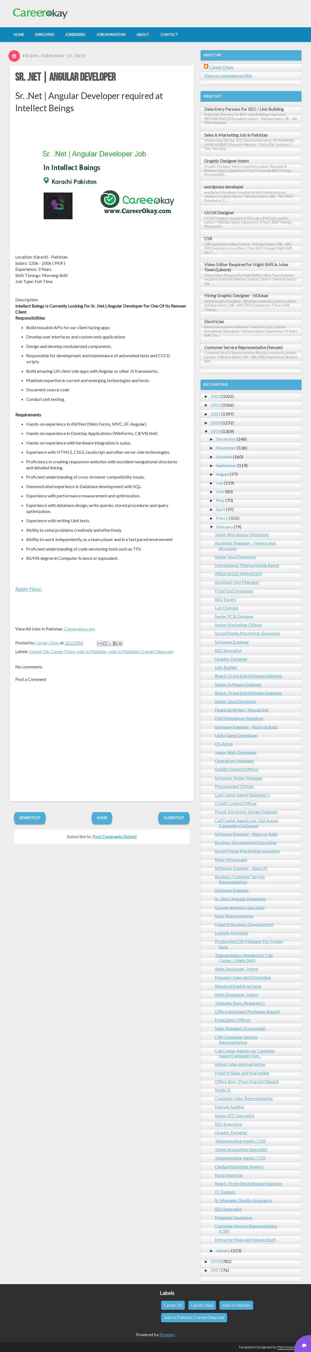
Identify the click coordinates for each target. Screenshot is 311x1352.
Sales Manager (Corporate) (240, 1028)
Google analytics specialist (240, 907)
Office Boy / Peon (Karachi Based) (247, 1081)
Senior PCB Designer (234, 616)
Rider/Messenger (231, 859)
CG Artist (224, 743)
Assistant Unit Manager (237, 582)
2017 (216, 1270)
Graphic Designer (231, 658)
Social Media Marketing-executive (247, 851)
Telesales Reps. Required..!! (240, 1002)
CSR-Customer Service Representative (236, 1039)
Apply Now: (28, 589)
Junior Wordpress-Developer (242, 534)
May (220, 500)
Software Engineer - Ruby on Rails (246, 726)
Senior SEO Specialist (234, 1115)
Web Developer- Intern (236, 968)
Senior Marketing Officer (238, 624)
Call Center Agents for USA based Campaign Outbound (246, 823)
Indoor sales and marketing (240, 1064)
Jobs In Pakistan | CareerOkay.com (141, 651)
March (222, 518)
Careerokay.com (79, 628)
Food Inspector (229, 1174)
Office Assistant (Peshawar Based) (247, 1011)
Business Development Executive (245, 842)
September (226, 465)
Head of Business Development (244, 924)
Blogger (166, 1334)
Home (102, 818)
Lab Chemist (226, 607)
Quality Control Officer (237, 769)
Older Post (173, 818)
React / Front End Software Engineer (248, 675)
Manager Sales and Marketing (243, 977)
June (220, 491)
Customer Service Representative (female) (243, 347)
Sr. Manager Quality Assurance (243, 1200)
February (224, 526)
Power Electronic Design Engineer (246, 811)
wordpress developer (224, 186)
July (219, 482)
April (220, 509)
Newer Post (30, 818)
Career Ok (39, 651)
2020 (216, 422)
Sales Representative (234, 915)
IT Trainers (225, 1191)
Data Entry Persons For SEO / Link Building (244, 109)
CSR (208, 238)
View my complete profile (228, 75)
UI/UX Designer (219, 212)
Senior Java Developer (235, 556)
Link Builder (226, 667)
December (226, 438)
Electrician (214, 321)
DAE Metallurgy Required (239, 718)
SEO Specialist (228, 650)
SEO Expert (225, 599)
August (222, 474)
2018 (216, 1261)
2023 (216, 396)
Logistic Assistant (231, 932)
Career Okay (62, 651)
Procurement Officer (234, 786)
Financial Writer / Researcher (242, 709)
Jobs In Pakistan (91, 651)
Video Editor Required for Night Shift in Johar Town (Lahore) (246, 267)
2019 (216, 431)
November (226, 447)
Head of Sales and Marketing (242, 1072)
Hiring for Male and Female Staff (245, 1239)
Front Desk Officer (232, 1019)
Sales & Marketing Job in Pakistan (236, 134)
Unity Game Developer (236, 735)
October (224, 456)
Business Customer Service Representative (240, 879)
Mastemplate (288, 1347)
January (223, 1250)
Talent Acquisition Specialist (241, 1149)
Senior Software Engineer (238, 684)
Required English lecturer (238, 986)
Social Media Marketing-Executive (247, 633)
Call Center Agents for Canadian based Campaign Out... (245, 1053)
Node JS (222, 1089)
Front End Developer (234, 590)
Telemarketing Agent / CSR (240, 1140)
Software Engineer (232, 641)
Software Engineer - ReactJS (241, 868)
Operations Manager (234, 760)
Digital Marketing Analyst (239, 1166)
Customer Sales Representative (244, 1098)
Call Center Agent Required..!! (242, 794)
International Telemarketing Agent (247, 565)
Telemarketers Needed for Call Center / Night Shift (244, 958)
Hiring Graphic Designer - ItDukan (236, 295)
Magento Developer (234, 1217)
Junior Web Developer (236, 752)
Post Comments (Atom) (114, 836)
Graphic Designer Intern (226, 160)
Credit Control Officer (236, 803)
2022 (216, 404)
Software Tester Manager (239, 777)
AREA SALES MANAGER (238, 573)
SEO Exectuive (228, 1123)
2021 (216, 413)
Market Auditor (229, 1106)
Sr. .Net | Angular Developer (65, 77)
